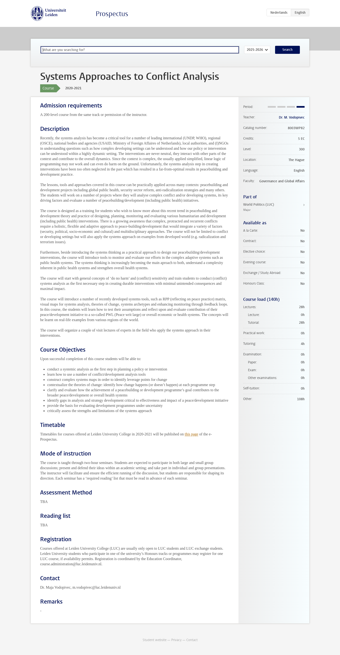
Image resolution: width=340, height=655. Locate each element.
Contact (192, 640)
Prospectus (112, 13)
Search (287, 49)
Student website (154, 640)
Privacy (176, 640)
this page (191, 434)
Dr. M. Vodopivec (292, 117)
